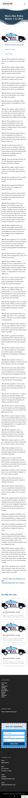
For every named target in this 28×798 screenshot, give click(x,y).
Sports (3, 696)
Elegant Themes (11, 793)
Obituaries (4, 695)
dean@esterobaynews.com (8, 778)
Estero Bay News (18, 45)
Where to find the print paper (9, 711)
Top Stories (4, 683)
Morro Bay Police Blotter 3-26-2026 (11, 612)
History (3, 693)
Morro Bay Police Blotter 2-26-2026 (11, 658)
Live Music (4, 689)
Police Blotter (8, 54)
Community (4, 686)
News (2, 684)
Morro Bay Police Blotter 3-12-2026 (11, 635)
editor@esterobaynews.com (8, 784)
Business (3, 692)
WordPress (23, 793)
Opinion (3, 687)
